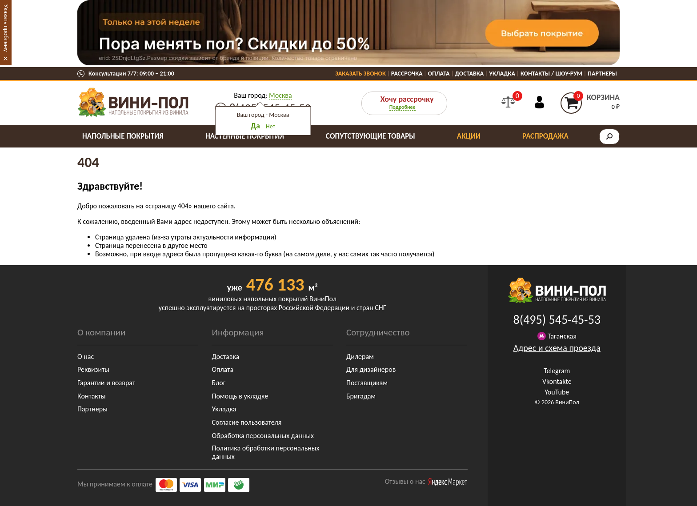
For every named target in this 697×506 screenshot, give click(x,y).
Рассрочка (407, 73)
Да (255, 126)
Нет (270, 126)
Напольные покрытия (123, 136)
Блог (218, 383)
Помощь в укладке (240, 396)
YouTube (557, 392)
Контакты (91, 396)
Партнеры (602, 73)
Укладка (502, 73)
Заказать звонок (360, 73)
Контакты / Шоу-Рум (551, 73)
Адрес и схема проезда (557, 348)
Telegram (557, 371)
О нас (85, 356)
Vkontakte (557, 381)
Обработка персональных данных (263, 435)
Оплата (439, 73)
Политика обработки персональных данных (265, 452)
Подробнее (402, 107)
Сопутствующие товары (370, 136)
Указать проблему (6, 28)
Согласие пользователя (246, 422)
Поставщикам (367, 383)
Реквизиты (93, 369)
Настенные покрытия (244, 136)
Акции (469, 136)
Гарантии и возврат (106, 383)
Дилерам (360, 356)
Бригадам (361, 396)
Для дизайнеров (371, 369)
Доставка (469, 73)
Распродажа (545, 136)
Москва (280, 95)
